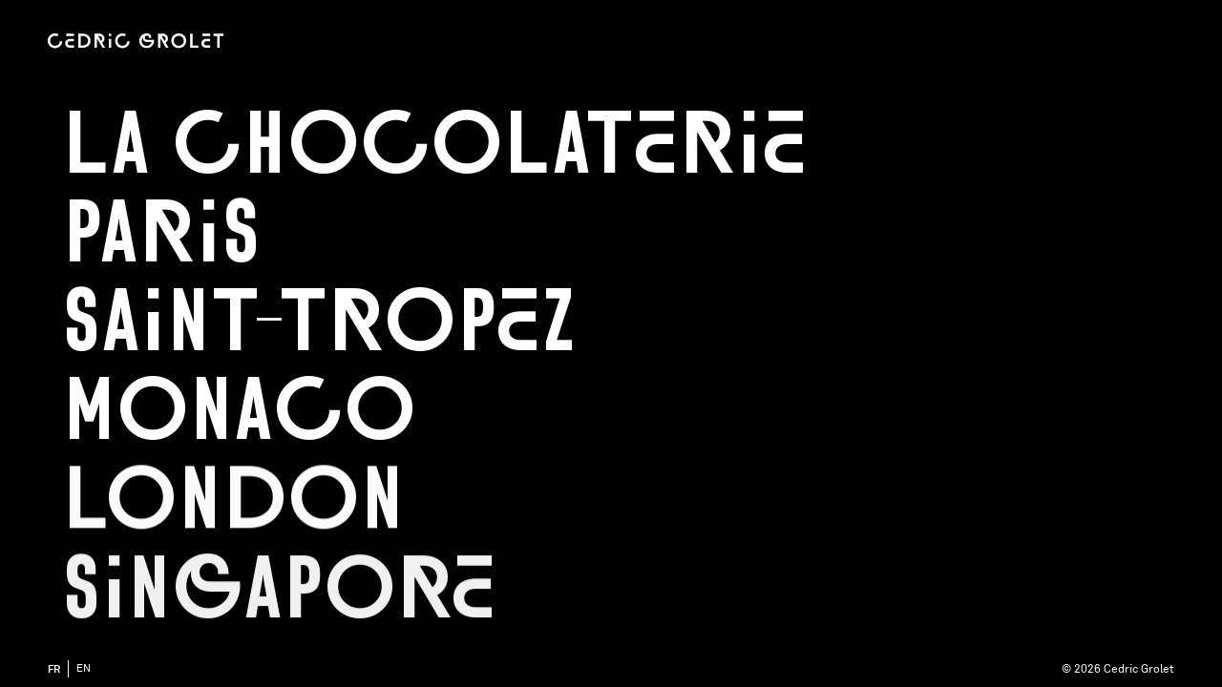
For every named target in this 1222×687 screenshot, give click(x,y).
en (83, 668)
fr (54, 669)
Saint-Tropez (319, 321)
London (233, 500)
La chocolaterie (435, 144)
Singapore (279, 591)
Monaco (239, 410)
